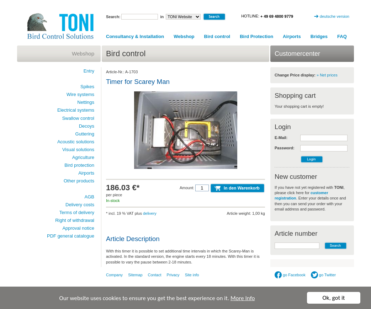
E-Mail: (281, 137)
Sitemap (135, 275)
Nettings (85, 102)
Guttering (84, 134)
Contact (154, 275)
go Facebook (290, 275)
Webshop (184, 36)
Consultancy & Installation (135, 36)
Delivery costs (79, 204)
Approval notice (78, 228)
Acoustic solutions (75, 141)
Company (114, 275)
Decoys (86, 126)
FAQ (342, 36)
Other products (79, 180)
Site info (192, 275)
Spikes (87, 86)
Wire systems (80, 94)
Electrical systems (75, 110)
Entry (89, 71)
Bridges (319, 36)
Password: (285, 148)
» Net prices (327, 75)
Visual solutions (78, 149)
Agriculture (83, 157)
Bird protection (79, 165)
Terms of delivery (76, 212)
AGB (89, 196)
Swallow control (78, 118)
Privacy (173, 275)
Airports (292, 36)
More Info (242, 298)
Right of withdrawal (74, 220)
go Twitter (323, 275)
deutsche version (334, 16)
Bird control (217, 36)
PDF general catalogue (70, 236)
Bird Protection (256, 36)
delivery (150, 213)
